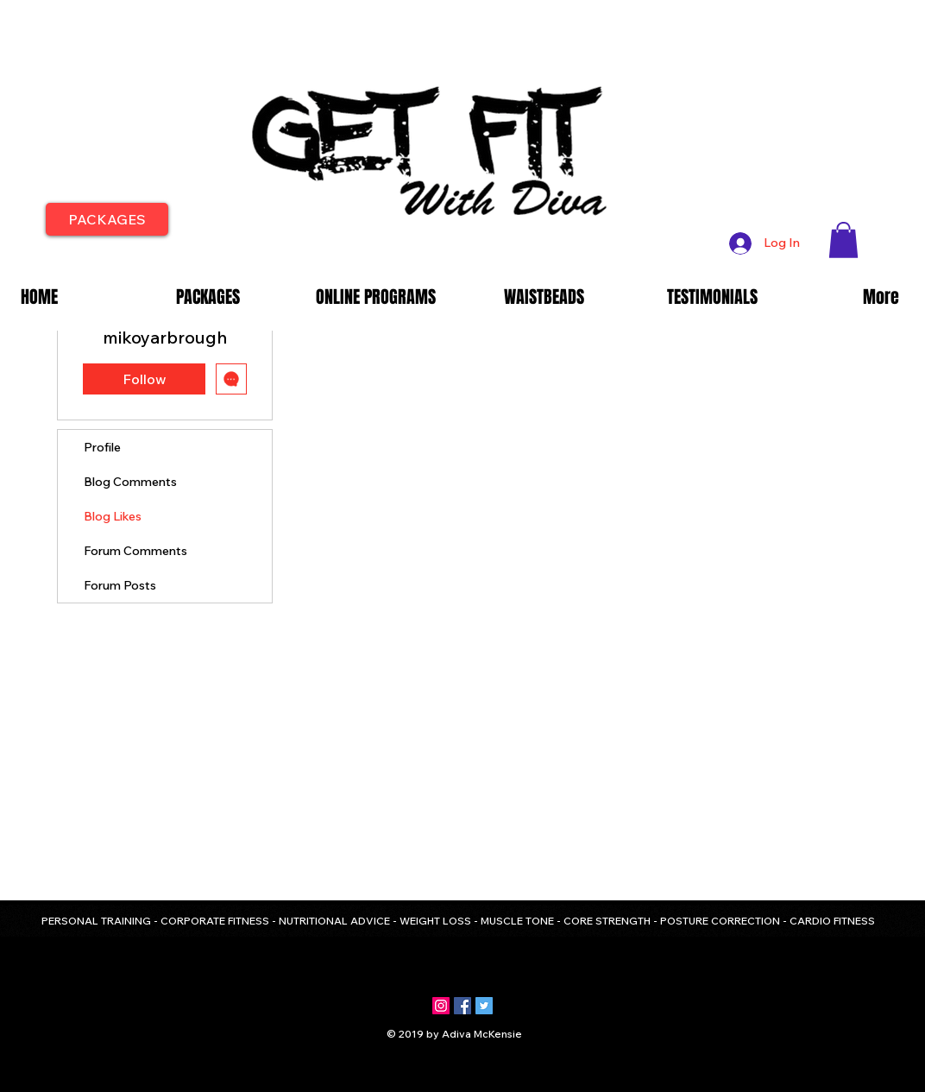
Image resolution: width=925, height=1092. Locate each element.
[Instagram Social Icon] (441, 1005)
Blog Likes (113, 516)
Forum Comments (135, 551)
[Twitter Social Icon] (484, 1005)
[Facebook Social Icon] (462, 1005)
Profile (102, 447)
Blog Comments (130, 481)
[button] (843, 240)
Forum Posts (120, 585)
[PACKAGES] (107, 219)
